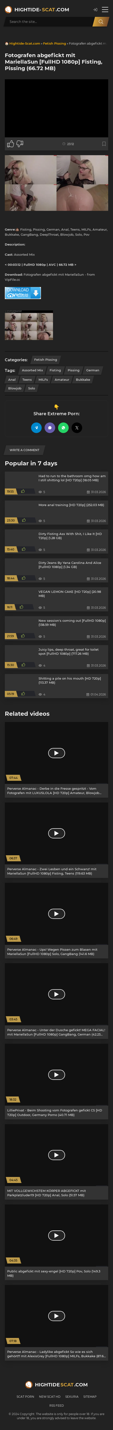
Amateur (62, 379)
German (92, 370)
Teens (27, 379)
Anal (12, 379)
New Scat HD (49, 1396)
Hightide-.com (41, 10)
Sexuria (72, 1396)
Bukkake (83, 379)
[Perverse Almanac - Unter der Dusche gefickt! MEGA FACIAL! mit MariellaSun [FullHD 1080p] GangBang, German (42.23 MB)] (56, 1001)
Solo (31, 388)
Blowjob (14, 388)
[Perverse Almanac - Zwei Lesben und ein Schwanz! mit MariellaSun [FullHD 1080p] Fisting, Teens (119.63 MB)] (56, 840)
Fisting (55, 370)
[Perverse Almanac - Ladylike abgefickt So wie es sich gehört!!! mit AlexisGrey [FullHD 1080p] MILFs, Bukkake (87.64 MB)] (56, 1323)
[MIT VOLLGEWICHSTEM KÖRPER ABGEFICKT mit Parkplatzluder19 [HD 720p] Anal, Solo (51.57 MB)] (56, 1162)
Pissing (74, 370)
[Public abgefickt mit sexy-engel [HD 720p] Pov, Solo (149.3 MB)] (56, 1242)
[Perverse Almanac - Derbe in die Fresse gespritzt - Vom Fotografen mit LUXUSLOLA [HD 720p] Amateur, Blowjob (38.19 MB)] (56, 760)
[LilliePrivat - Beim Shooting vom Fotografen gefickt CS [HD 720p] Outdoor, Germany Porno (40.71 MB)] (56, 1081)
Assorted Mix (32, 370)
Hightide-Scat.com (24, 43)
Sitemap (90, 1396)
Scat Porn (25, 1396)
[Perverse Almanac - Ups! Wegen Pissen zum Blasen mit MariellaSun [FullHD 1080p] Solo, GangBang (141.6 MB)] (56, 920)
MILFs (43, 379)
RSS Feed (56, 1405)
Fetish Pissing (54, 43)
